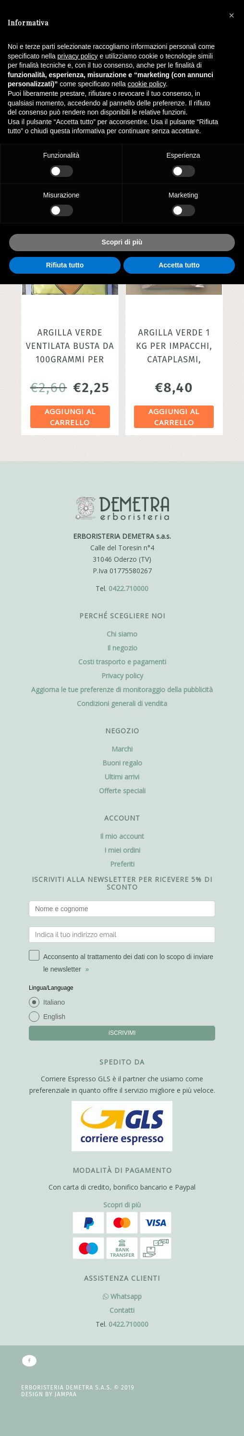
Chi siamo (122, 633)
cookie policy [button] (147, 84)
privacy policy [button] (78, 56)
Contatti (122, 1310)
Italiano (54, 1002)
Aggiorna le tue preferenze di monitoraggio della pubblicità (122, 689)
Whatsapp (122, 1296)
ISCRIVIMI (122, 1033)
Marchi (122, 748)
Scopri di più (122, 1204)
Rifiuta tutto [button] (65, 265)
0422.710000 (128, 588)
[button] (231, 15)
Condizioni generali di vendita (122, 703)
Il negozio (122, 647)
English (54, 1016)
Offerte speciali (122, 790)
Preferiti (122, 864)
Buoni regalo (122, 762)
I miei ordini (122, 850)
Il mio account (122, 836)
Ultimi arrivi (122, 776)
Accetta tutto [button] (179, 265)
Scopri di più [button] (122, 242)
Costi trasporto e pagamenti (122, 661)
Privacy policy (122, 675)
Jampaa (66, 1394)
